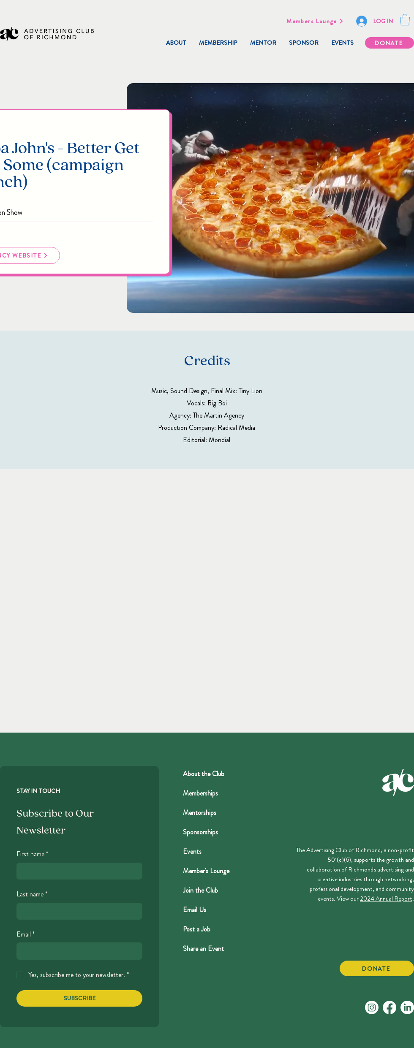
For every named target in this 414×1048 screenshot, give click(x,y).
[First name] (77, 871)
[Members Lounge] (315, 21)
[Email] (77, 951)
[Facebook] (389, 1007)
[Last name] (77, 911)
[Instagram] (372, 1007)
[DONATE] (389, 43)
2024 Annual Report (386, 898)
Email (25, 934)
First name (32, 854)
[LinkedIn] (407, 1007)
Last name (31, 894)
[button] (405, 19)
